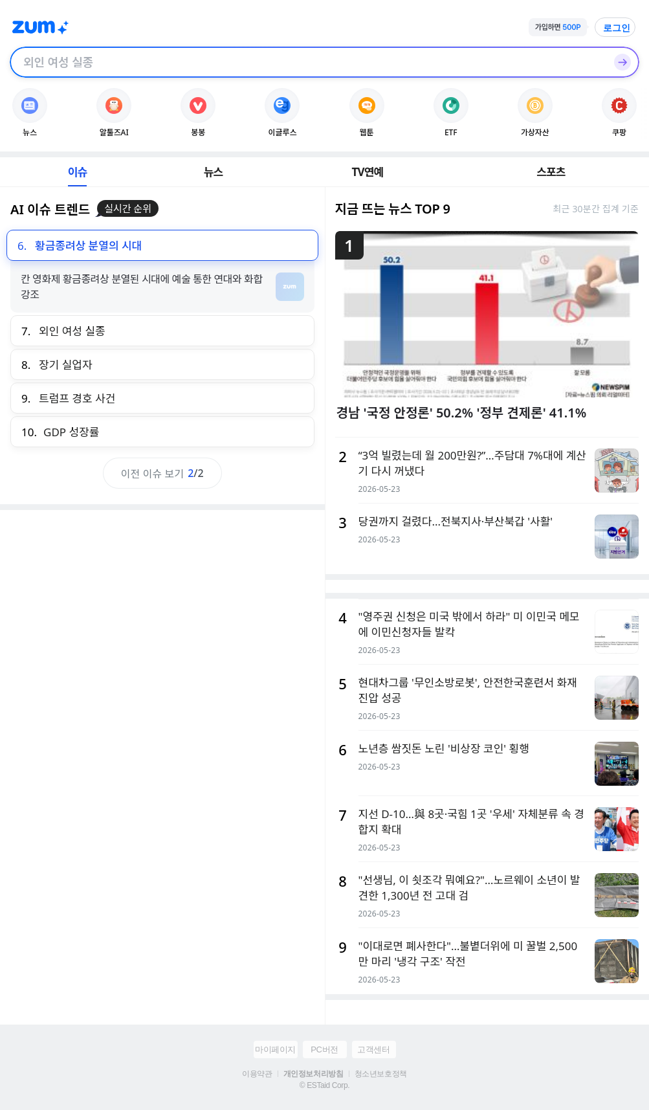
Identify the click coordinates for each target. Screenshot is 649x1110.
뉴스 (213, 171)
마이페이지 (275, 1049)
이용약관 (257, 1073)
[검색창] (307, 62)
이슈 (77, 171)
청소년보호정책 (381, 1073)
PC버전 (324, 1049)
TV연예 (367, 171)
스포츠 (551, 171)
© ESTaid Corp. (324, 1085)
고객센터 (373, 1049)
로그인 (616, 28)
